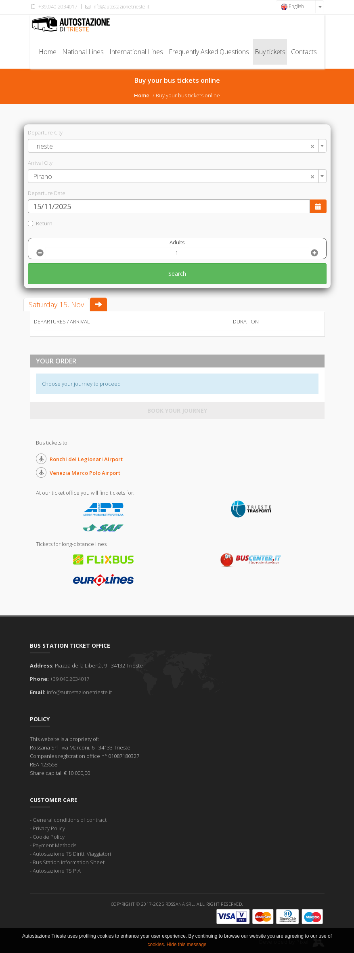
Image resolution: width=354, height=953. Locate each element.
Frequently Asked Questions (209, 51)
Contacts (304, 51)
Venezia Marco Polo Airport (85, 472)
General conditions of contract (70, 819)
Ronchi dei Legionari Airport (86, 459)
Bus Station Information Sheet (69, 862)
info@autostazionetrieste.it (116, 6)
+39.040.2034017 (54, 6)
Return (40, 223)
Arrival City (40, 162)
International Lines (136, 51)
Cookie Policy (49, 836)
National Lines (83, 51)
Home (48, 51)
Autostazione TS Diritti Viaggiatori (72, 853)
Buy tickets (270, 51)
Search (177, 273)
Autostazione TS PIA (57, 870)
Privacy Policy (49, 828)
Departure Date (46, 193)
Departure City (45, 132)
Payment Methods (54, 845)
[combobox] (300, 7)
